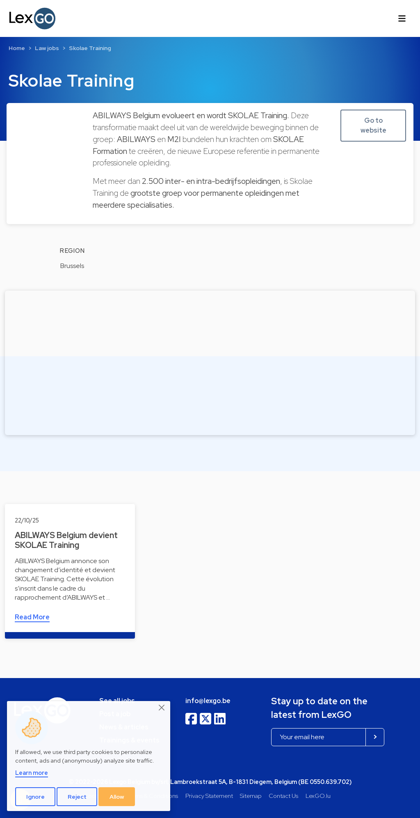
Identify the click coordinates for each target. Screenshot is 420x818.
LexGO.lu (318, 796)
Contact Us (283, 796)
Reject (77, 796)
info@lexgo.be (208, 701)
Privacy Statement (209, 796)
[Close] (162, 708)
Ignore (35, 796)
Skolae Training (90, 48)
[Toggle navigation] (401, 18)
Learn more (31, 773)
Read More (32, 617)
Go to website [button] (373, 125)
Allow (117, 796)
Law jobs (47, 48)
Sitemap (251, 796)
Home (17, 48)
